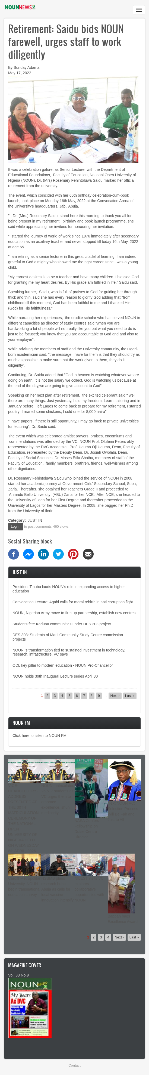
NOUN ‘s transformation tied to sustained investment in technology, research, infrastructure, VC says (68, 652)
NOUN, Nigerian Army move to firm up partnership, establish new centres (74, 613)
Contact (74, 1065)
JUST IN (35, 520)
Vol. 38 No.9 (18, 975)
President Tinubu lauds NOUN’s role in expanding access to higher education (68, 589)
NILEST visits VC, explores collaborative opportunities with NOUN (90, 889)
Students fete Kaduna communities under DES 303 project (61, 624)
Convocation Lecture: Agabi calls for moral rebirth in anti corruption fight (72, 602)
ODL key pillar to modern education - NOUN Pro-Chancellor (62, 665)
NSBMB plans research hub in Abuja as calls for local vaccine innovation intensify (57, 889)
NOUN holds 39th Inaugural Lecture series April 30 (55, 676)
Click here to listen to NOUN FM (39, 735)
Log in (15, 526)
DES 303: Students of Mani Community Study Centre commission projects (67, 637)
